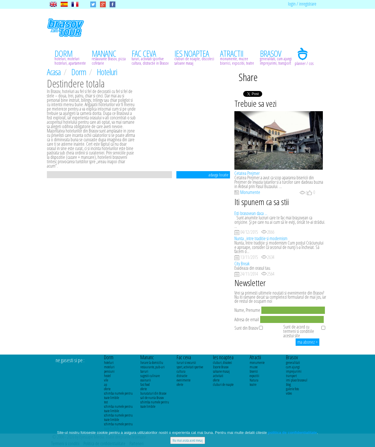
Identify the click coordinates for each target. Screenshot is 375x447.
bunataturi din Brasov (153, 393)
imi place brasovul (296, 380)
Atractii (255, 357)
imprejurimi (293, 371)
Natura (254, 380)
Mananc (147, 357)
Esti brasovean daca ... (250, 213)
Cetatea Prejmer (247, 173)
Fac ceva (184, 357)
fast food (145, 384)
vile (106, 380)
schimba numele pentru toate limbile (118, 395)
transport (291, 376)
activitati (218, 376)
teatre (253, 384)
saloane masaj (221, 371)
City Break (242, 263)
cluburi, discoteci (222, 362)
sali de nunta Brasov (152, 398)
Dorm (79, 72)
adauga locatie (219, 175)
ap (105, 384)
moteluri (109, 367)
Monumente (250, 192)
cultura (181, 371)
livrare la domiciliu (151, 362)
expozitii (254, 376)
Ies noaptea (223, 357)
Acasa (54, 72)
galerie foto (292, 389)
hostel (107, 376)
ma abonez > (307, 342)
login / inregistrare (302, 4)
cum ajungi (293, 367)
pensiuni (109, 371)
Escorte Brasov (221, 367)
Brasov (292, 357)
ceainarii (145, 380)
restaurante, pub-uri (152, 367)
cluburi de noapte (223, 384)
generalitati (293, 362)
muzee (254, 367)
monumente (257, 362)
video (289, 393)
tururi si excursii (186, 362)
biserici (254, 371)
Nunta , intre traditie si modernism (260, 238)
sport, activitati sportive (190, 367)
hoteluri (109, 362)
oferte (107, 389)
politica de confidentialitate (292, 432)
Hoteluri (107, 72)
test (106, 402)
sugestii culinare (150, 376)
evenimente (183, 380)
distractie (182, 376)
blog (288, 384)
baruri (144, 371)
